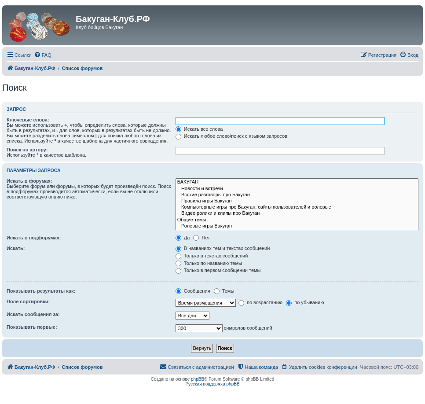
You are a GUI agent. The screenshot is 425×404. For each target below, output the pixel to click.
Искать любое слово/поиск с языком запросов (231, 136)
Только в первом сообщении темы (218, 270)
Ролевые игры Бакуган (297, 226)
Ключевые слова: (28, 119)
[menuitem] (42, 55)
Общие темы (297, 220)
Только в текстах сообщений (212, 255)
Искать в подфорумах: (34, 237)
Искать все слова (199, 129)
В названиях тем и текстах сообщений (223, 248)
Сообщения (193, 291)
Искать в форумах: (29, 181)
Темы (224, 291)
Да (183, 237)
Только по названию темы (209, 263)
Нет (201, 237)
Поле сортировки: (28, 301)
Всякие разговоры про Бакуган (297, 195)
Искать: (16, 248)
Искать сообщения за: (33, 314)
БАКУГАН (297, 182)
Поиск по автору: (27, 149)
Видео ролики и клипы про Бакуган (297, 213)
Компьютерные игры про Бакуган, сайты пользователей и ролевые (297, 207)
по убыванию (305, 302)
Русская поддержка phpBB (212, 384)
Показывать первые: (32, 327)
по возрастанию (260, 302)
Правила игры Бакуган (297, 201)
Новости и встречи (297, 189)
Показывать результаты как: (41, 291)
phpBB (197, 379)
